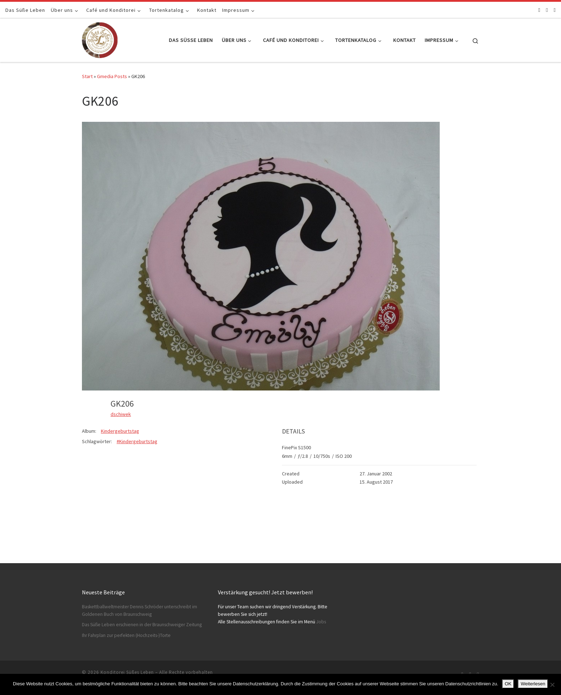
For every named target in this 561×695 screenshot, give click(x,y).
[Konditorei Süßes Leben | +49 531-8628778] (100, 39)
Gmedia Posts (112, 76)
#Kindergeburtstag (137, 441)
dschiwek (121, 414)
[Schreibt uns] (555, 10)
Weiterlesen (533, 683)
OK (508, 683)
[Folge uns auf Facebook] (539, 10)
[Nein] (552, 684)
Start (87, 76)
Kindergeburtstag (120, 431)
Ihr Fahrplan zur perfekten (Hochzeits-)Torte (126, 635)
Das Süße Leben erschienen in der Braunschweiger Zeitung (142, 625)
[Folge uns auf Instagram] (547, 10)
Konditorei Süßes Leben (127, 672)
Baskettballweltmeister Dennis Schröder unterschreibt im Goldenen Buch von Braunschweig (139, 610)
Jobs (321, 622)
